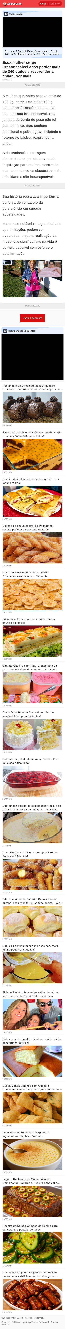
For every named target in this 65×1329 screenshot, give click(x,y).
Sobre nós (6, 1322)
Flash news (54, 3)
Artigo (43, 3)
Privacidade (44, 1322)
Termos (34, 1322)
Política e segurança (21, 1322)
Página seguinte (32, 318)
